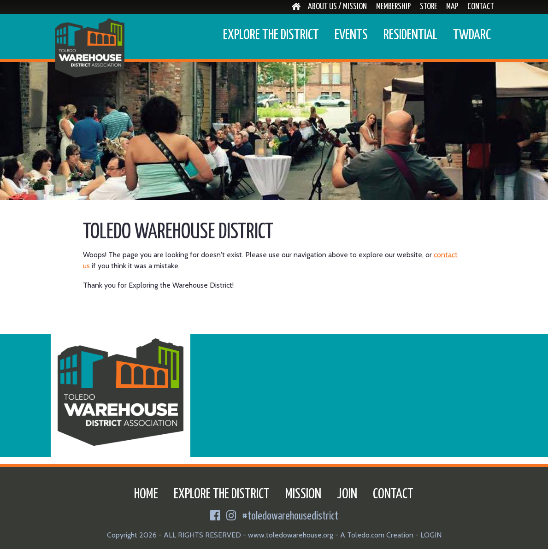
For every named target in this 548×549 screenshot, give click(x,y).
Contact (480, 6)
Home (146, 494)
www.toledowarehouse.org (290, 535)
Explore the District (271, 35)
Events (351, 35)
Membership (393, 6)
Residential (410, 35)
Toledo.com (365, 535)
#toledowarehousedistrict (290, 516)
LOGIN (431, 535)
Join (347, 494)
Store (428, 6)
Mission (303, 494)
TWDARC (472, 35)
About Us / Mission (337, 6)
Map (452, 6)
